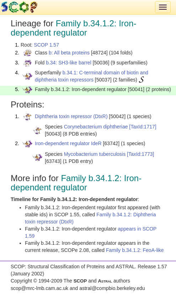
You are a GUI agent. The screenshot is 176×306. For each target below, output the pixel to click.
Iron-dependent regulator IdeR (68, 143)
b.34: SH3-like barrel (68, 62)
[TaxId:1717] (142, 127)
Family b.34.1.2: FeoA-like (135, 250)
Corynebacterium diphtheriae (96, 127)
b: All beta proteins (69, 53)
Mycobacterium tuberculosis (95, 154)
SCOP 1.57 (46, 45)
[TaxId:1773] (140, 154)
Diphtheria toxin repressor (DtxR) (71, 116)
